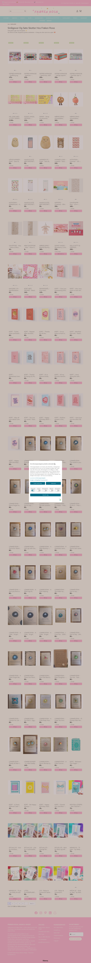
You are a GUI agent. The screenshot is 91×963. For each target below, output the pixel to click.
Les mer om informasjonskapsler (38, 478)
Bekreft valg (45, 495)
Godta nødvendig (38, 483)
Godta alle (53, 483)
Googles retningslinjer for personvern (39, 480)
